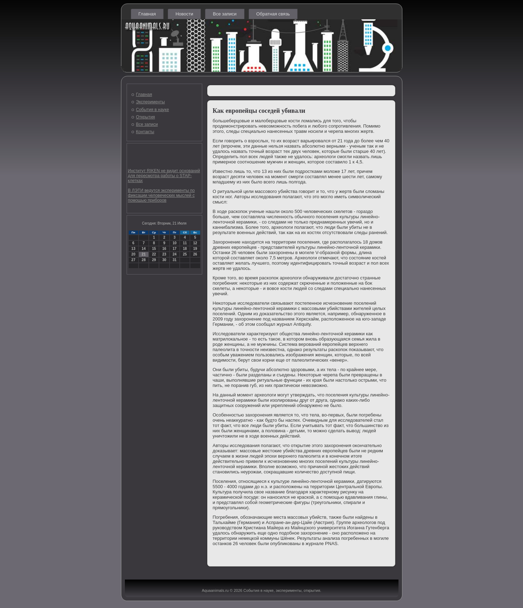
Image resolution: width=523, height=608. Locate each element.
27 (133, 260)
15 (154, 249)
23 (164, 254)
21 (144, 254)
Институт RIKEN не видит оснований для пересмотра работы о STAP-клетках (164, 175)
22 (154, 254)
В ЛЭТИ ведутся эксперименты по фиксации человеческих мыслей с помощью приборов (161, 195)
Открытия (145, 117)
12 (195, 243)
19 (195, 249)
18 (185, 249)
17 (175, 249)
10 (175, 243)
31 (175, 260)
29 (154, 260)
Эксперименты (150, 101)
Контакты (145, 131)
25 (185, 254)
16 (164, 249)
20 (133, 254)
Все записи (224, 14)
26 (195, 254)
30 (164, 260)
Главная (147, 14)
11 (185, 243)
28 (144, 260)
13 (133, 249)
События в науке (152, 109)
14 (144, 249)
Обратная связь (273, 14)
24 (175, 254)
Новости (184, 14)
